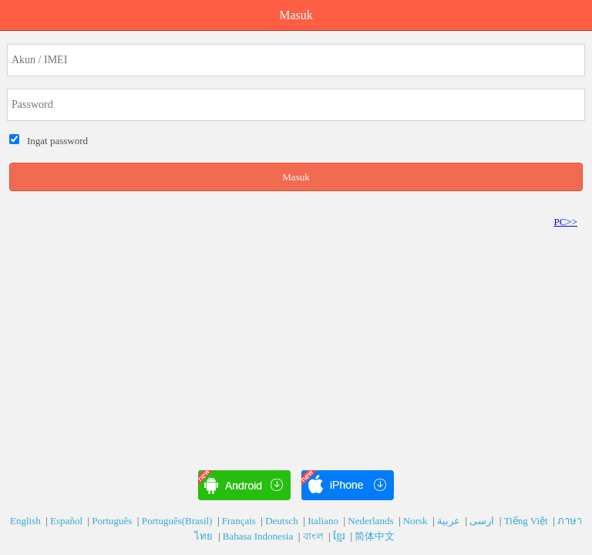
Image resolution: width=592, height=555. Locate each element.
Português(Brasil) (178, 520)
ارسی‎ (482, 520)
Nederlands (371, 520)
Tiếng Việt (527, 520)
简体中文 (376, 536)
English (26, 520)
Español (67, 520)
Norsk (416, 520)
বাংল (314, 536)
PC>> (565, 221)
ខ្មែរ (340, 536)
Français (240, 520)
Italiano (324, 520)
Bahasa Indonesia (259, 536)
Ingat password (55, 140)
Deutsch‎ (283, 520)
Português (113, 520)
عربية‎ (449, 520)
